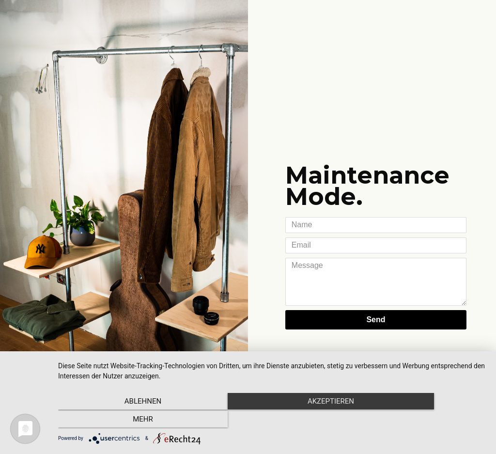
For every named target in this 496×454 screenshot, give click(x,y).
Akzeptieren (272, 420)
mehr (422, 420)
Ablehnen (122, 420)
